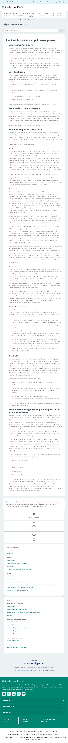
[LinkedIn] (14, 694)
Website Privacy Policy (16, 731)
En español (13, 20)
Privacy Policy (37, 670)
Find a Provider (7, 720)
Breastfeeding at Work (14, 631)
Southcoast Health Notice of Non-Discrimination (22, 734)
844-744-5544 (8, 2)
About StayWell (18, 670)
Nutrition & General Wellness (32, 15)
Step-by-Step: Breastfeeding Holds (18, 647)
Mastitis (9, 615)
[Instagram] (19, 694)
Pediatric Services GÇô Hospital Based (19, 569)
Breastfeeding (11, 560)
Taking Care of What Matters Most (17, 590)
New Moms (10, 566)
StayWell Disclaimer (48, 670)
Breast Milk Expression (14, 625)
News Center (47, 14)
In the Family (11, 579)
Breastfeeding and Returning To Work (19, 628)
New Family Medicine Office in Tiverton (19, 582)
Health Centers (15, 14)
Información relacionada (26, 20)
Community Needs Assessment (49, 734)
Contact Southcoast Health (49, 720)
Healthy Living (53, 14)
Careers (27, 2)
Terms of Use (28, 670)
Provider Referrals (45, 2)
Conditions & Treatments (7, 14)
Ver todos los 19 (12, 634)
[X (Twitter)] (9, 694)
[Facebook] (4, 694)
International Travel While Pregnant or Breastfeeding (23, 612)
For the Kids (10, 576)
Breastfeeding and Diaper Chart (17, 609)
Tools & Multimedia (60, 14)
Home (5, 20)
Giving (34, 2)
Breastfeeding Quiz (13, 640)
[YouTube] (24, 694)
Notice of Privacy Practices (34, 731)
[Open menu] (64, 7)
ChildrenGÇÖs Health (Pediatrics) (17, 563)
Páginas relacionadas (14, 24)
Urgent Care (58, 2)
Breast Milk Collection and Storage (18, 622)
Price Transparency (51, 731)
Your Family (41, 14)
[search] (31, 30)
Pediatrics (10, 553)
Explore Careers (25, 720)
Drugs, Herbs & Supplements (23, 14)
